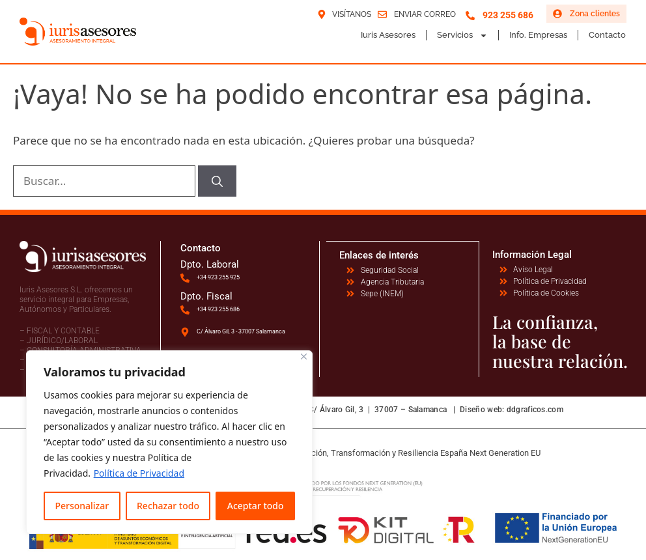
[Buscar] (217, 181)
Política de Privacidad (139, 473)
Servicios (462, 35)
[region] (169, 442)
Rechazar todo (168, 505)
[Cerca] (304, 356)
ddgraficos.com (535, 409)
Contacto (607, 35)
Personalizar (82, 505)
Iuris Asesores (388, 35)
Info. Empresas (538, 35)
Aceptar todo (255, 505)
